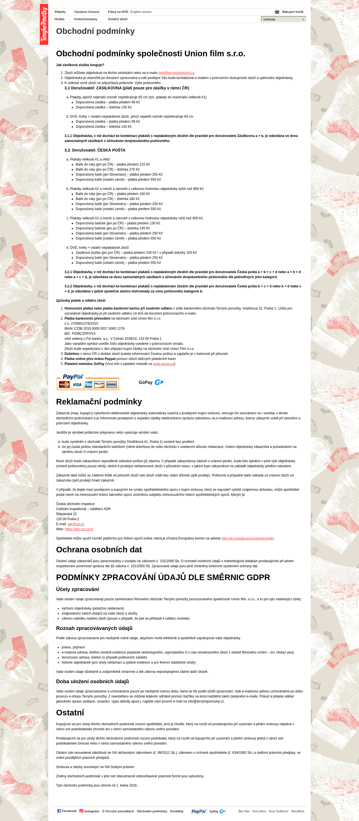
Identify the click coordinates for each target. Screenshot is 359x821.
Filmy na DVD (118, 11)
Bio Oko (244, 811)
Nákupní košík (292, 11)
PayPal (208, 811)
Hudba (60, 19)
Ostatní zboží (118, 19)
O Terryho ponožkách (118, 811)
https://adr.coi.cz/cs (79, 529)
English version (141, 11)
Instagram (91, 811)
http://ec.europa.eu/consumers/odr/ (248, 538)
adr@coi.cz (76, 524)
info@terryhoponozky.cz (177, 73)
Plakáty (60, 11)
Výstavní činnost (86, 11)
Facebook (69, 811)
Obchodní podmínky (152, 811)
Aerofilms (297, 811)
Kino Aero (259, 811)
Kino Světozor (279, 811)
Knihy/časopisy (85, 19)
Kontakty (176, 811)
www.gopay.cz (163, 364)
